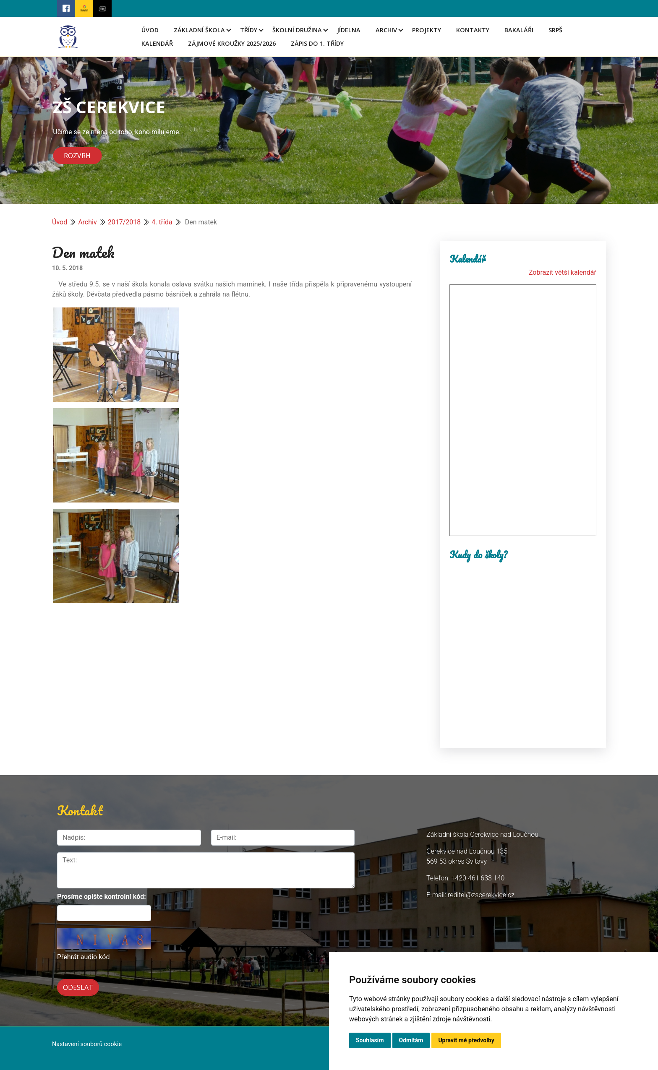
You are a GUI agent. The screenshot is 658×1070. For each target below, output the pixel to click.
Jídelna (348, 30)
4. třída (161, 222)
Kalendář (157, 43)
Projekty (426, 30)
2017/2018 (124, 222)
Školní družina (297, 30)
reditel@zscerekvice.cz (481, 895)
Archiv (386, 30)
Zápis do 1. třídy (317, 43)
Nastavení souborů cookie (87, 1044)
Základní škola (199, 30)
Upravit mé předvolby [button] (466, 1040)
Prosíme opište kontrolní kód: (101, 897)
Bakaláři (518, 30)
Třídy (248, 30)
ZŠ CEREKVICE (109, 106)
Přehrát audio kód (83, 957)
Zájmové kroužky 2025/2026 (232, 43)
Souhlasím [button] (370, 1040)
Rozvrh (77, 155)
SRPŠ (555, 30)
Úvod (150, 30)
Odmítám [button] (411, 1040)
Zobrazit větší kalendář (562, 272)
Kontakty (472, 30)
